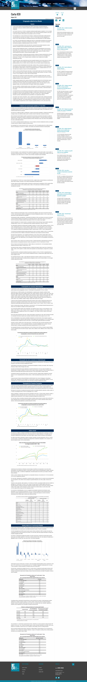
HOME (29, 3)
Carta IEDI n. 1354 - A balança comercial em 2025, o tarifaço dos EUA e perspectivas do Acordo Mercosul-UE (64, 87)
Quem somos (24, 667)
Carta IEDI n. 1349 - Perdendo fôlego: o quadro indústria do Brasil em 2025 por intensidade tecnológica (64, 194)
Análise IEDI (41, 671)
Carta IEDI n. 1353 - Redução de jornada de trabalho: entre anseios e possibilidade (65, 109)
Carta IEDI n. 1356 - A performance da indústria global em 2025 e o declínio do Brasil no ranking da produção (64, 47)
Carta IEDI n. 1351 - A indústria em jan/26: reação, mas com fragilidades (65, 151)
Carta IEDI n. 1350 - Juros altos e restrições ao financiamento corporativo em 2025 (64, 172)
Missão (23, 671)
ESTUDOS (39, 3)
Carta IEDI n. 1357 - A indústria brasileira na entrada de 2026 (64, 28)
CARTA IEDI (44, 3)
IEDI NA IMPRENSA (62, 3)
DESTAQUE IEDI (55, 3)
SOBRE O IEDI (34, 3)
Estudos (40, 667)
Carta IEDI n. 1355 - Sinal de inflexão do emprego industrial (64, 67)
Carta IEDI (41, 669)
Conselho (24, 669)
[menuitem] (29, 4)
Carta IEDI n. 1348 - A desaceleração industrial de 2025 (64, 214)
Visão (23, 673)
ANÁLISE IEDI (49, 3)
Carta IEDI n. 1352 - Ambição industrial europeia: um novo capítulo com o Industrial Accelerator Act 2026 (64, 130)
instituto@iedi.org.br (59, 670)
